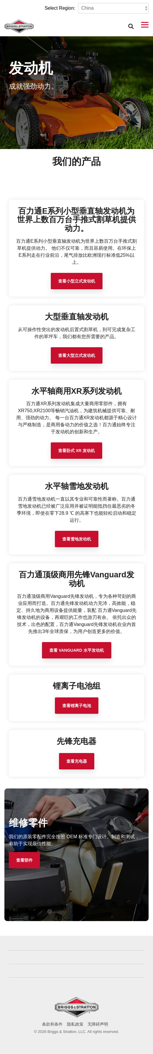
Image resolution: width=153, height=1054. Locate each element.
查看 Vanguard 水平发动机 (76, 650)
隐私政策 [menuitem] (75, 1024)
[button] (145, 24)
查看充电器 (76, 761)
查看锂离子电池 (76, 705)
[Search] (131, 26)
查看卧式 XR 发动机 (76, 450)
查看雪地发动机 (76, 539)
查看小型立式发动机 (76, 281)
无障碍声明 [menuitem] (98, 1024)
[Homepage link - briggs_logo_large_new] (77, 1014)
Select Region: (60, 8)
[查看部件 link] (24, 860)
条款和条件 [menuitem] (52, 1024)
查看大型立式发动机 (76, 355)
